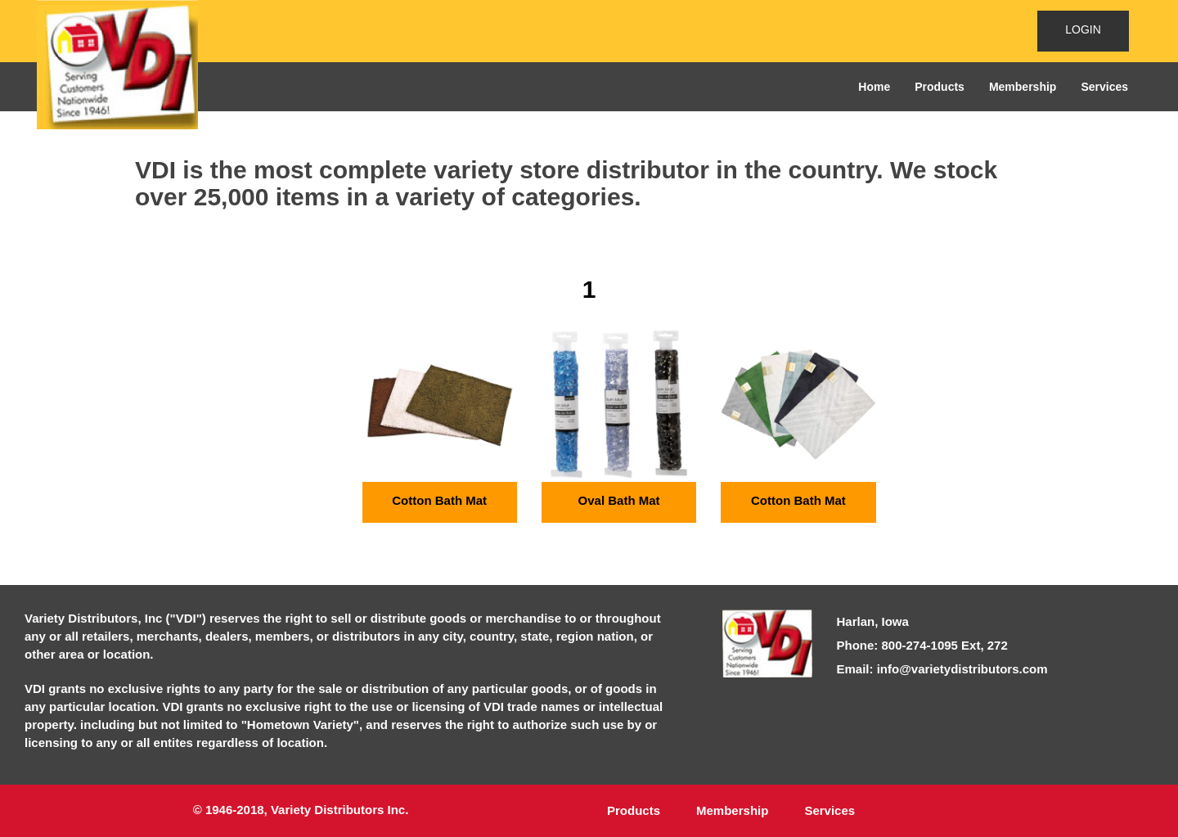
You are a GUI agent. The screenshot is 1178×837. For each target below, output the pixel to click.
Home (874, 86)
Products (939, 86)
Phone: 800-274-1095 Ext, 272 (922, 645)
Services (1104, 86)
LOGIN (1083, 29)
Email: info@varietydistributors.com (942, 669)
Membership (1022, 86)
